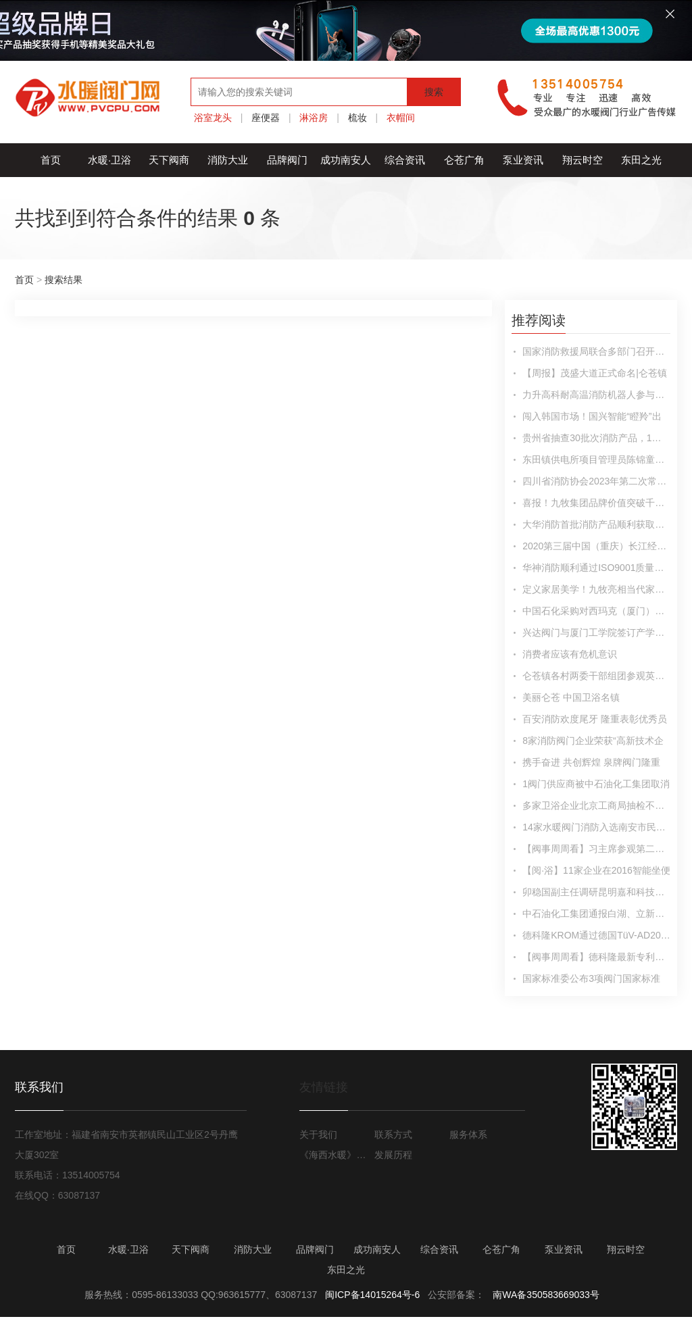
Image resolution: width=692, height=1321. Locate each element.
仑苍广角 (464, 160)
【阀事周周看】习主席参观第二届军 (596, 848)
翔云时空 (582, 160)
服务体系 (468, 1134)
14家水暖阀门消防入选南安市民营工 (596, 827)
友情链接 (323, 1087)
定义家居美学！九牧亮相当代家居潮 (596, 589)
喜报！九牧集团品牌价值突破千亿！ (596, 502)
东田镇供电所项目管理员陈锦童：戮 (596, 459)
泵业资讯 (523, 160)
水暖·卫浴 (109, 160)
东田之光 (641, 160)
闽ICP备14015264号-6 (372, 1294)
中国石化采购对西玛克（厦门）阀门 (596, 610)
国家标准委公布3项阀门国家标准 (591, 978)
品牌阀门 (287, 160)
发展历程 (393, 1154)
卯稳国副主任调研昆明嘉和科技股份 (596, 892)
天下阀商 (169, 160)
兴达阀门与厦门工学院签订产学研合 (596, 632)
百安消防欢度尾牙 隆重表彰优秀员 (594, 719)
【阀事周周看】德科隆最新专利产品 (596, 956)
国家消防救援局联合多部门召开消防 (596, 351)
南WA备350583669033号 (546, 1294)
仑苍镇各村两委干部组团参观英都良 (596, 675)
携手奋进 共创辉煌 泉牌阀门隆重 (591, 762)
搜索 (433, 91)
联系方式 (393, 1134)
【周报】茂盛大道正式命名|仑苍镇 (594, 373)
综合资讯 (405, 160)
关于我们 (318, 1134)
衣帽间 (401, 117)
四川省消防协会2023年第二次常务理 (596, 481)
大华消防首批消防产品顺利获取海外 (596, 524)
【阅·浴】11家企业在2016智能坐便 (596, 870)
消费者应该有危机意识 (569, 654)
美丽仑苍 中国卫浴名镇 (571, 697)
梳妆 (357, 117)
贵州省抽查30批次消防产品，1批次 (596, 437)
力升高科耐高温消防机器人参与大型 (596, 394)
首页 (51, 160)
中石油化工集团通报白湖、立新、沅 (596, 913)
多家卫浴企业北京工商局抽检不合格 (596, 805)
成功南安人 (345, 160)
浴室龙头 (213, 117)
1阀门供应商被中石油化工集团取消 (596, 783)
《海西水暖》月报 (335, 1154)
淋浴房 (313, 117)
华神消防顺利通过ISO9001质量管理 (596, 567)
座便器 (265, 117)
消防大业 (227, 160)
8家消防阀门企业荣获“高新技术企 (592, 740)
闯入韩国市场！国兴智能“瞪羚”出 (591, 416)
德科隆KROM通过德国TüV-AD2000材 (596, 935)
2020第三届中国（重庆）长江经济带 (596, 546)
